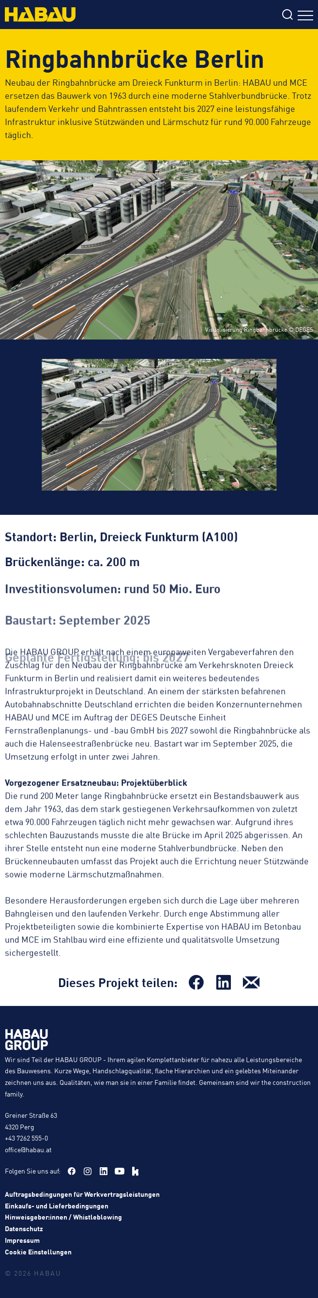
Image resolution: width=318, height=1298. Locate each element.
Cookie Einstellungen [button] (38, 1251)
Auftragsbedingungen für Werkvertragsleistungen (82, 1194)
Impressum (22, 1240)
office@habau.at (28, 1149)
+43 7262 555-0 (26, 1138)
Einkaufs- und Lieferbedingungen (56, 1205)
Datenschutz (24, 1228)
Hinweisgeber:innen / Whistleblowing (63, 1216)
